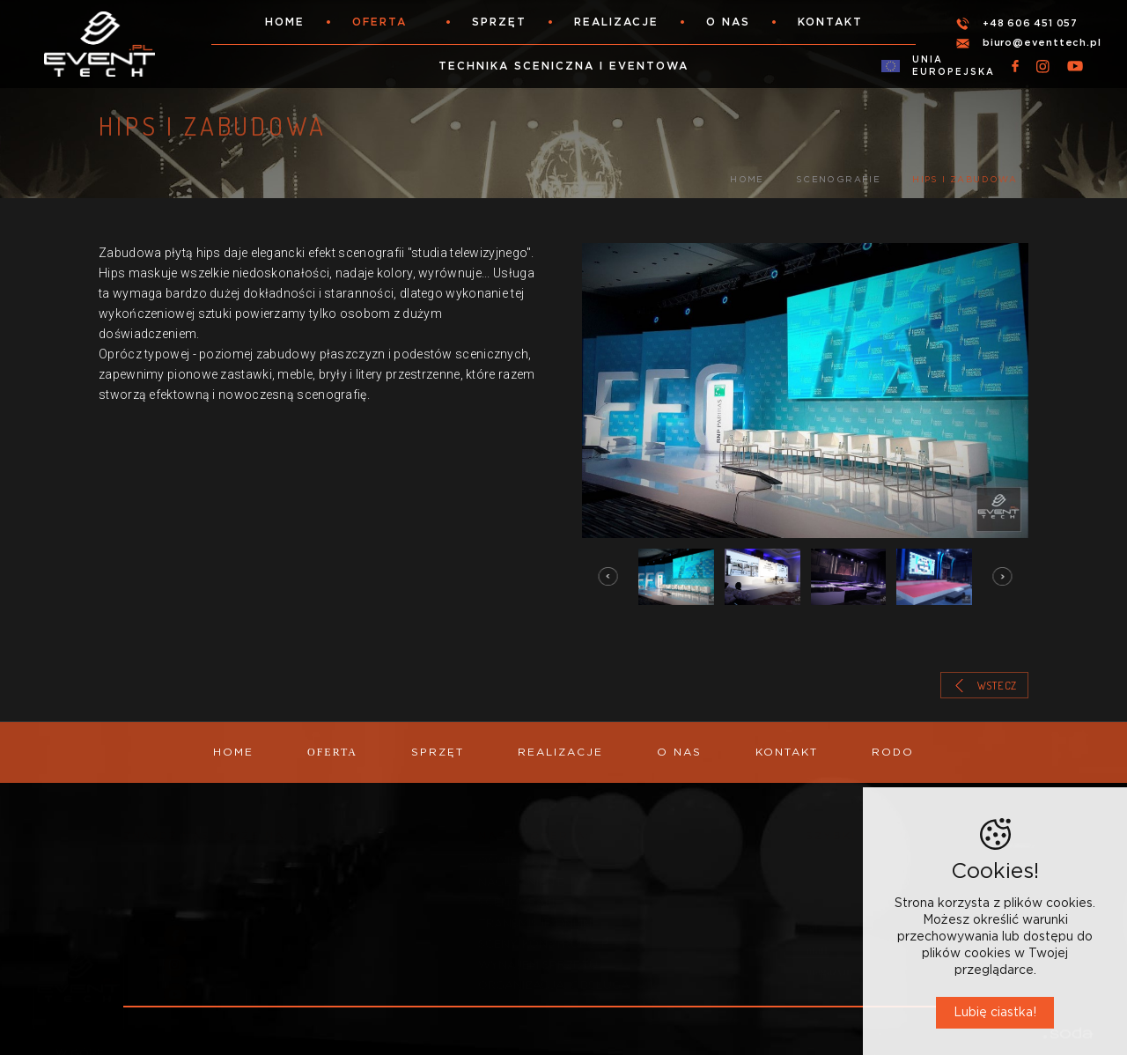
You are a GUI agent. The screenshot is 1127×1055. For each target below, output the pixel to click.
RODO (893, 752)
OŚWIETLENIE (517, 853)
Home (285, 22)
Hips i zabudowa (964, 179)
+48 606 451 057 (1030, 23)
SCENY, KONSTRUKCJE (543, 935)
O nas (728, 22)
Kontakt (830, 22)
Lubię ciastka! (995, 1013)
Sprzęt (499, 22)
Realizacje (616, 22)
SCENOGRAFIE (838, 179)
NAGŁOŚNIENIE (521, 874)
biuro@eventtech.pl (1042, 43)
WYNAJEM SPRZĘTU (538, 957)
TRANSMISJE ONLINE (538, 915)
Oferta (379, 22)
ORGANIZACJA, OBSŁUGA (554, 978)
